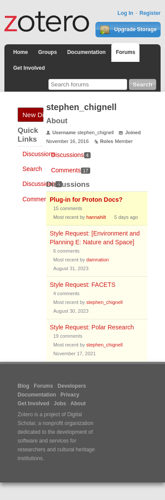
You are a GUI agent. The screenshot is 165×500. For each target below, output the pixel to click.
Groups (47, 52)
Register (150, 13)
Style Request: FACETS (82, 284)
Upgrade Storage (128, 30)
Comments (42, 199)
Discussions (38, 153)
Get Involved (29, 68)
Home (20, 52)
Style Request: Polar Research (92, 327)
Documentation (86, 52)
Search (32, 168)
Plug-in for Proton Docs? (86, 199)
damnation (97, 259)
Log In (125, 13)
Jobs (60, 403)
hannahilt (96, 217)
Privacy (69, 395)
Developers (72, 386)
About (78, 403)
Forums (125, 52)
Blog (23, 386)
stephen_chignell (104, 302)
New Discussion (33, 114)
